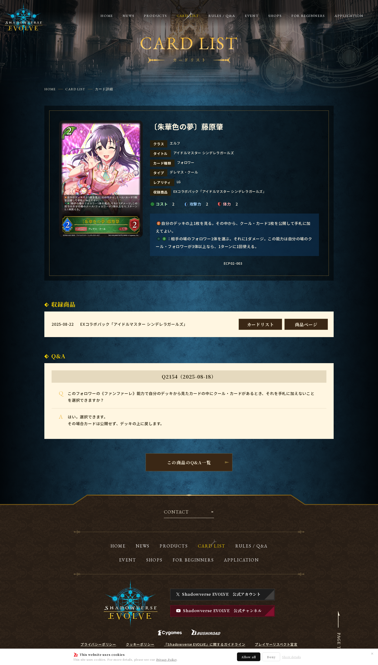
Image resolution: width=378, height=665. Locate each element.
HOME (50, 89)
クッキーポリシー (140, 644)
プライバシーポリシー (98, 644)
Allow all (248, 657)
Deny (271, 657)
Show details (291, 656)
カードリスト (260, 324)
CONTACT (176, 512)
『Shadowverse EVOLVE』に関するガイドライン (204, 644)
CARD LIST (75, 89)
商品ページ (306, 324)
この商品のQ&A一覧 (189, 462)
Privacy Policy (166, 659)
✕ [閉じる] (372, 653)
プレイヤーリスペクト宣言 (276, 644)
